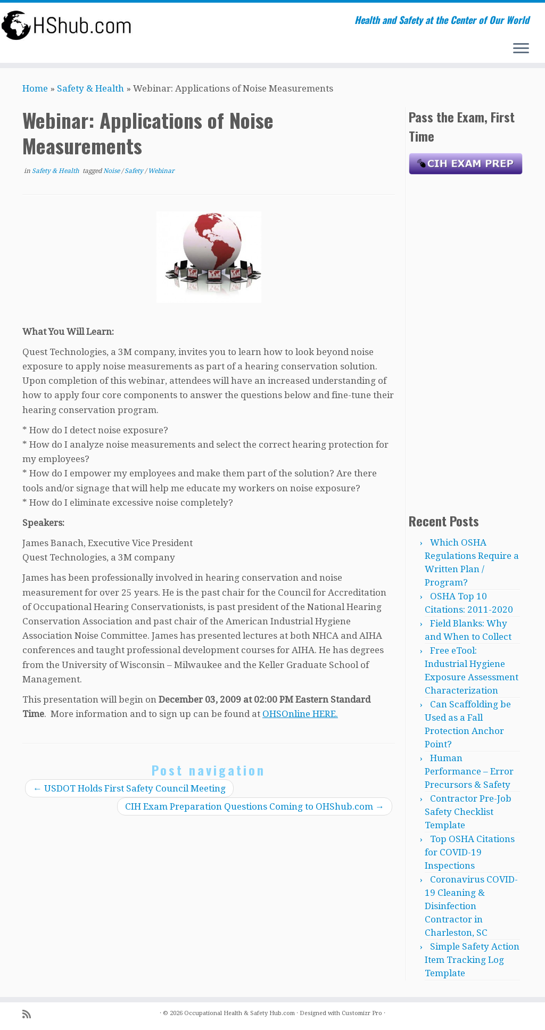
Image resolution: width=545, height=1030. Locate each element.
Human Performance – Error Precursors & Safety (469, 771)
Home (35, 88)
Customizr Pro (362, 1013)
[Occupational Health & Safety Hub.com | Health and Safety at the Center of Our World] (64, 25)
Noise (112, 171)
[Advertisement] (465, 341)
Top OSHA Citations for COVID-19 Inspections (470, 852)
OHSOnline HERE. (300, 713)
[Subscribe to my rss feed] (30, 1014)
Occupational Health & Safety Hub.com (239, 1013)
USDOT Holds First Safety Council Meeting (129, 788)
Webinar (161, 171)
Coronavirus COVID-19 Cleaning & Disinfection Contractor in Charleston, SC (471, 906)
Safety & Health (90, 88)
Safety (135, 171)
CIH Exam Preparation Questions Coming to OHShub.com (254, 806)
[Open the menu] (521, 49)
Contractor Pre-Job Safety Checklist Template (468, 811)
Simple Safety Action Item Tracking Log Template (472, 959)
